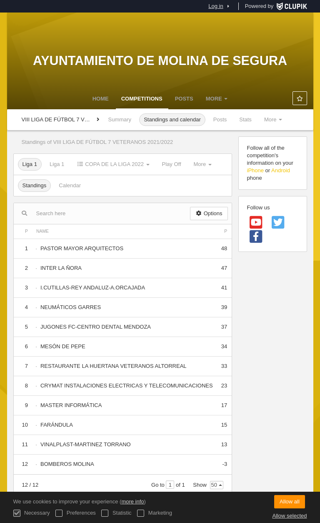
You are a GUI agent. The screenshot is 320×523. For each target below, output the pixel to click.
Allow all (290, 501)
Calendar (70, 185)
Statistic (116, 513)
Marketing (154, 513)
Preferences (75, 513)
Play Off (171, 164)
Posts (184, 99)
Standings (34, 185)
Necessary (31, 513)
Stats (245, 119)
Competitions (141, 99)
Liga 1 (29, 164)
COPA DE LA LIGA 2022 (113, 164)
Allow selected (289, 516)
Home (100, 99)
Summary (120, 119)
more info (132, 501)
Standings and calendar (172, 119)
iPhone (255, 170)
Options (208, 213)
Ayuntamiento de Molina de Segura (160, 60)
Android (280, 170)
